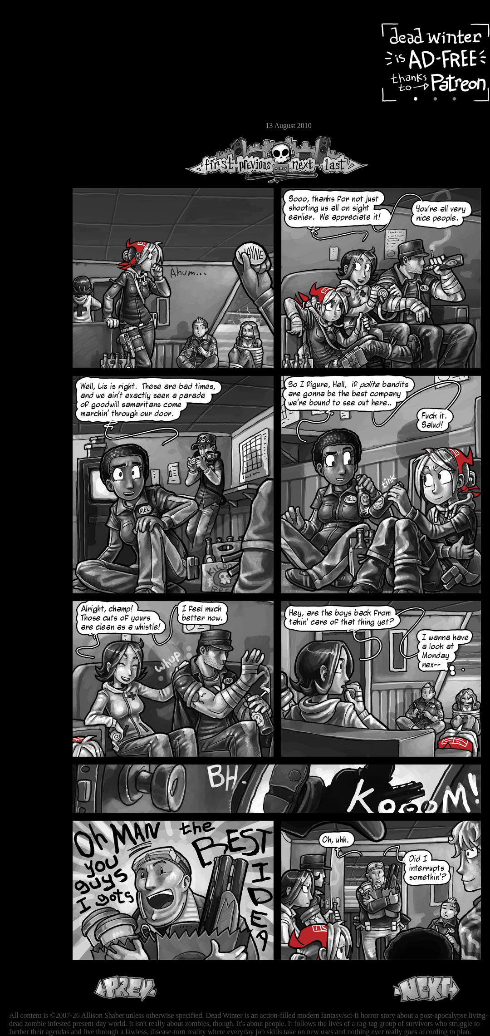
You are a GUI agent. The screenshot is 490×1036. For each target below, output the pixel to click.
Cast (34, 80)
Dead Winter (68, 28)
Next (300, 159)
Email (34, 124)
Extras (34, 96)
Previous (258, 159)
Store (34, 110)
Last (343, 159)
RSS (34, 141)
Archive (34, 65)
